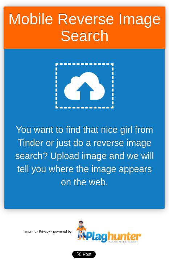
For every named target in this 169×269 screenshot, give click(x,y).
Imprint (30, 231)
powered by (99, 231)
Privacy (44, 231)
